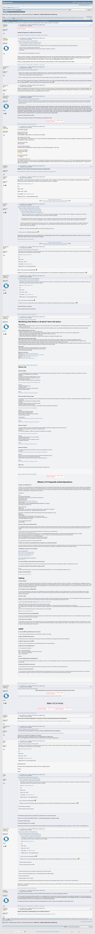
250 (41, 17)
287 (24, 18)
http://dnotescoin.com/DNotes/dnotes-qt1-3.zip (27, 532)
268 (72, 17)
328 (13, 19)
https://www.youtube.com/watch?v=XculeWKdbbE (35, 354)
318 (78, 18)
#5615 (91, 726)
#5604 (91, 85)
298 (43, 18)
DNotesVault (34, 124)
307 (59, 18)
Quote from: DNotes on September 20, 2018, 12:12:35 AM (29, 208)
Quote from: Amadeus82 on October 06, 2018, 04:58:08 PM (28, 278)
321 (83, 18)
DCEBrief (5, 24)
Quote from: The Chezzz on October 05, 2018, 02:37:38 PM (28, 99)
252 (45, 17)
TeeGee (4, 38)
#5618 (91, 829)
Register (19, 11)
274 (83, 17)
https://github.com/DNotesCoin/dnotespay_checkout (28, 461)
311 (65, 18)
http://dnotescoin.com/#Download (31, 502)
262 (62, 17)
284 (19, 18)
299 (45, 18)
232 (10, 17)
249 (39, 17)
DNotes (4, 96)
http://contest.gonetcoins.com (26, 183)
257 (53, 17)
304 (53, 18)
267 (70, 17)
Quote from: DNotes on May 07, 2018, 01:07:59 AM (27, 319)
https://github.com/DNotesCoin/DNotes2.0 (29, 501)
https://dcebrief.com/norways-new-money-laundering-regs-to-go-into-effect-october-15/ (36, 914)
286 (22, 18)
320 (81, 18)
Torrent (19, 9)
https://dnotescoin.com (29, 194)
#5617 (91, 775)
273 (81, 17)
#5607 (91, 166)
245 (32, 17)
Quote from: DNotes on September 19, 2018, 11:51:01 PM (31, 211)
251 (43, 17)
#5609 (91, 204)
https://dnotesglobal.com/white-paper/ (31, 355)
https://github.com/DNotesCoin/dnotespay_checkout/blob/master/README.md (32, 452)
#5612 (91, 317)
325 (8, 19)
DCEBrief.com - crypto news (39, 64)
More (23, 11)
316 (74, 18)
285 (21, 18)
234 (13, 17)
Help (9, 11)
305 (55, 18)
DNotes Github (20, 124)
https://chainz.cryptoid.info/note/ (25, 574)
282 (15, 18)
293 (34, 18)
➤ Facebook (49, 201)
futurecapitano (6, 726)
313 (69, 18)
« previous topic (88, 16)
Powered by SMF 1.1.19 (40, 931)
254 (48, 17)
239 (22, 17)
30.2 (17, 9)
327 (11, 19)
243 (29, 17)
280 (11, 18)
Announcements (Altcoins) (27, 14)
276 (5, 18)
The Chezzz (5, 85)
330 (17, 19)
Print (91, 19)
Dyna (4, 126)
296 (40, 18)
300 (47, 18)
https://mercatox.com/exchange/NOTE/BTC (26, 552)
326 (10, 19)
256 (51, 17)
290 (29, 18)
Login (16, 11)
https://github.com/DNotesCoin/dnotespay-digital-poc (28, 392)
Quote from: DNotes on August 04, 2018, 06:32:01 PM (27, 365)
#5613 (91, 686)
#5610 (91, 247)
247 (36, 17)
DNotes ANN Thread (27, 124)
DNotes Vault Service (21, 64)
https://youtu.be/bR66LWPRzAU (27, 611)
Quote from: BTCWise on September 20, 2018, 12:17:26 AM (28, 206)
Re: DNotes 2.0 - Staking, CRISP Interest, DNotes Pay (32, 24)
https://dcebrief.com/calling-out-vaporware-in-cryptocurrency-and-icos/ (33, 35)
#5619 (91, 891)
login (14, 7)
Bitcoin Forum (5, 14)
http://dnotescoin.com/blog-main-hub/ (28, 358)
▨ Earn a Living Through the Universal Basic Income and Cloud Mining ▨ (55, 200)
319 (79, 18)
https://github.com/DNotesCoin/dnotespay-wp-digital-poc (28, 421)
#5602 (91, 38)
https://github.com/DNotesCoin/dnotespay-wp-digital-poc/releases (30, 418)
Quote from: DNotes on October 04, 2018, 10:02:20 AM (27, 688)
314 (71, 18)
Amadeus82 (5, 67)
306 (57, 18)
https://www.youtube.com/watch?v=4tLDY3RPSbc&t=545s (29, 382)
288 (26, 18)
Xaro (4, 740)
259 (57, 17)
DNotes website (29, 64)
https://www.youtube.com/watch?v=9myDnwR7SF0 (27, 433)
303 (52, 18)
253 (46, 17)
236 (17, 17)
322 (3, 19)
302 (50, 18)
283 (17, 18)
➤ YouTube (57, 201)
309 (62, 18)
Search (12, 11)
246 (34, 17)
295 (38, 18)
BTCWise (5, 176)
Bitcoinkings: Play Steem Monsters (54, 199)
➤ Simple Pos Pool (63, 201)
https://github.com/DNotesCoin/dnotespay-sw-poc (27, 443)
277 (6, 18)
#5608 (91, 177)
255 (50, 17)
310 (64, 18)
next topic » (89, 17)
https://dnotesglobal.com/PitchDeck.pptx (30, 353)
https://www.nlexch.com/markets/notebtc (25, 554)
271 (77, 17)
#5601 (91, 25)
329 (15, 19)
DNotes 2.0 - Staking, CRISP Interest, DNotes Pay (45, 14)
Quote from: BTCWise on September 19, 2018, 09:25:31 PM (32, 212)
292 (33, 18)
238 (20, 17)
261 (60, 17)
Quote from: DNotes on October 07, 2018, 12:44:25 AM (27, 777)
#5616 (91, 741)
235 (15, 17)
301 (48, 18)
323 (5, 19)
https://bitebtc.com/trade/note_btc (24, 555)
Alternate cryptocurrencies (15, 14)
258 (55, 17)
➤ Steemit (45, 201)
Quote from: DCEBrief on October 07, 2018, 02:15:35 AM (28, 729)
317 (76, 18)
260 (58, 17)
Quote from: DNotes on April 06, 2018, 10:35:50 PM (27, 474)
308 (60, 18)
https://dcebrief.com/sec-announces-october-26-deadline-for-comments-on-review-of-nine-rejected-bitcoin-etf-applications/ (44, 721)
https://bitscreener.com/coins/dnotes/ (26, 239)
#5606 (91, 127)
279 (10, 18)
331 (18, 19)
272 (79, 17)
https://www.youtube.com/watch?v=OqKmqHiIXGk (27, 407)
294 (36, 18)
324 (6, 19)
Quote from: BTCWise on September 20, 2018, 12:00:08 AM (30, 209)
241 (26, 17)
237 (19, 17)
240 (24, 17)
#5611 (91, 276)
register (17, 7)
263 (64, 17)
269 (74, 17)
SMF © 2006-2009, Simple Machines (52, 931)
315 (72, 18)
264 (65, 17)
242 (27, 17)
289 (27, 18)
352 (21, 19)
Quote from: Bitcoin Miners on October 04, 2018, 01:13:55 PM (30, 42)
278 (8, 18)
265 (67, 17)
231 (8, 17)
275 (3, 18)
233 (12, 17)
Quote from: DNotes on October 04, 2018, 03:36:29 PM (27, 41)
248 (38, 17)
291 (31, 18)
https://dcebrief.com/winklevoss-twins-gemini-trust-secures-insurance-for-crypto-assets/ (37, 171)
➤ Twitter (53, 201)
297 (41, 18)
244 (31, 17)
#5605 (91, 96)
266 (69, 17)
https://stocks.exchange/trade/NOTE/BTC (26, 553)
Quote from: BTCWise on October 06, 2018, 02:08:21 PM (28, 249)
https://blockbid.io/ (21, 559)
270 (76, 17)
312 (67, 18)
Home (6, 11)
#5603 (91, 67)
